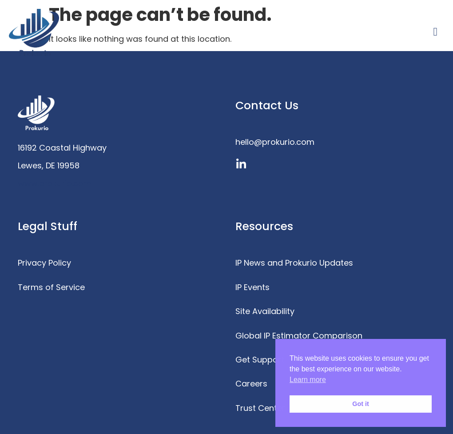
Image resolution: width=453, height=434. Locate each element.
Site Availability (264, 311)
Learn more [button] (308, 379)
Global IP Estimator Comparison (298, 335)
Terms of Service (51, 287)
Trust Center (260, 408)
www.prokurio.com (54, 183)
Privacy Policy (44, 262)
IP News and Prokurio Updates (294, 262)
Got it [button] (360, 403)
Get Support (259, 359)
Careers (251, 383)
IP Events (252, 287)
